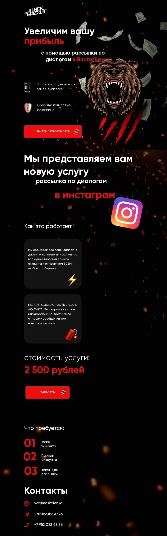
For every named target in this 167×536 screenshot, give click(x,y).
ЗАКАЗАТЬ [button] (47, 392)
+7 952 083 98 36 (48, 525)
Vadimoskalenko (48, 514)
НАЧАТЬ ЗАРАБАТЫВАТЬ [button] (53, 131)
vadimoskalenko (48, 503)
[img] (26, 503)
